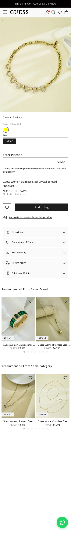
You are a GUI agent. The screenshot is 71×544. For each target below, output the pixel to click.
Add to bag (42, 207)
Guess (6, 117)
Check (61, 161)
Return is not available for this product (30, 217)
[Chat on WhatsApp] (62, 522)
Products (17, 117)
